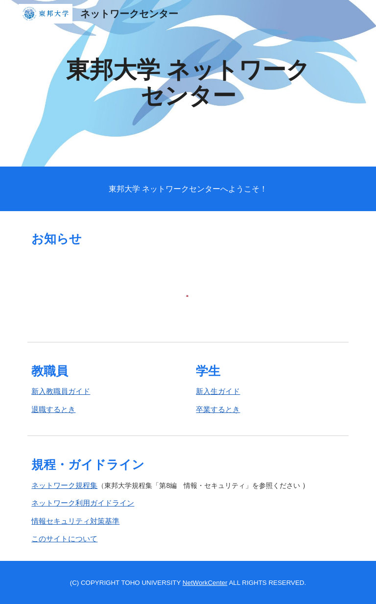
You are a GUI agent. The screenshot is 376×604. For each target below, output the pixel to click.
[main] (188, 83)
